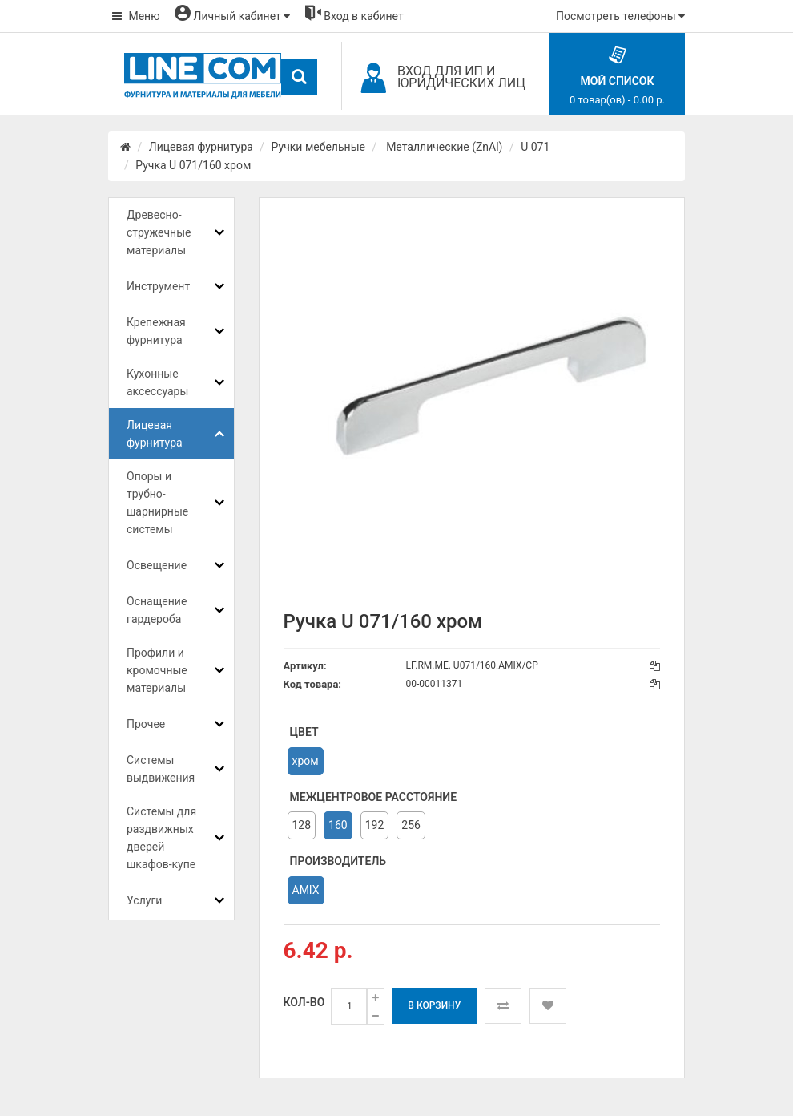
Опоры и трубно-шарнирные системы (157, 503)
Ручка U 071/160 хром (193, 165)
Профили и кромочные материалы (157, 670)
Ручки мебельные (318, 146)
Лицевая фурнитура (201, 146)
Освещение (157, 565)
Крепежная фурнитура (156, 331)
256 (411, 825)
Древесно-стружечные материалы (159, 232)
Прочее (146, 724)
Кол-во (304, 1002)
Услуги (144, 900)
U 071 (535, 146)
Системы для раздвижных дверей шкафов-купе (161, 838)
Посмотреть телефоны (620, 16)
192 (374, 825)
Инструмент (158, 286)
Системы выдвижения (161, 769)
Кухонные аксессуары (157, 382)
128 (302, 825)
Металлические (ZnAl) (443, 146)
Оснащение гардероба (157, 610)
